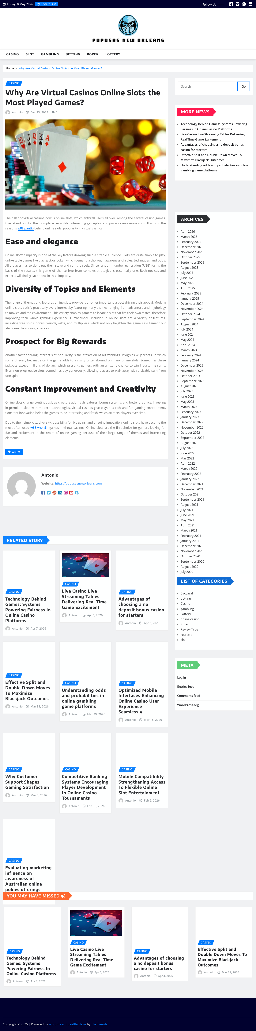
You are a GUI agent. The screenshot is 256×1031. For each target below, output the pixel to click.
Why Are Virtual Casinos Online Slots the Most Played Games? (60, 69)
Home (10, 69)
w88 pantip (26, 281)
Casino (12, 54)
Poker (93, 54)
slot (30, 54)
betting (73, 54)
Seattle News (77, 1024)
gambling (50, 54)
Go (244, 89)
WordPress (57, 1024)
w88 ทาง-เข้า (39, 480)
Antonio (17, 165)
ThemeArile (99, 1024)
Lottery (112, 54)
